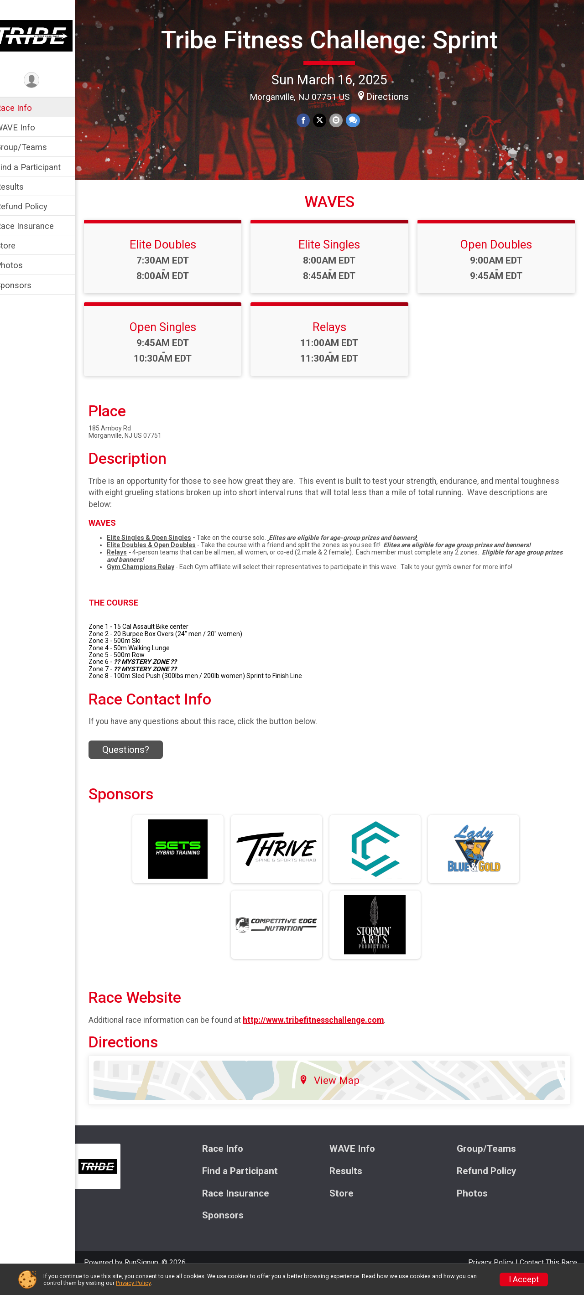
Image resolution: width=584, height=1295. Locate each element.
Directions (393, 120)
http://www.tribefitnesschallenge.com (325, 1035)
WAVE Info (27, 127)
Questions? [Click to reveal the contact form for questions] (137, 765)
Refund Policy (33, 206)
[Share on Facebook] (309, 144)
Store (17, 245)
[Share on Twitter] (325, 144)
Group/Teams (33, 147)
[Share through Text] (358, 144)
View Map (335, 1096)
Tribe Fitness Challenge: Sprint (335, 51)
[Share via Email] (341, 144)
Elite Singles (335, 260)
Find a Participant (40, 167)
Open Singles (172, 343)
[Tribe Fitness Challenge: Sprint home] (43, 35)
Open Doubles (498, 260)
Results (21, 187)
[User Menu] (43, 80)
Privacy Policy (133, 1282)
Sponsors (25, 285)
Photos (21, 265)
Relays (335, 343)
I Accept (524, 1279)
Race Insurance (36, 226)
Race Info (25, 108)
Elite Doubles (172, 260)
